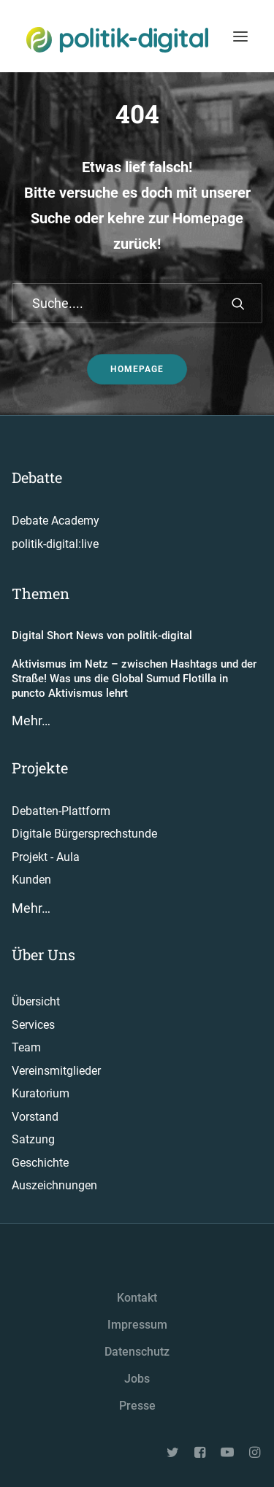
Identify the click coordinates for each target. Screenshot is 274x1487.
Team (26, 1047)
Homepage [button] (137, 369)
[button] (238, 303)
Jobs (137, 1379)
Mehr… (31, 720)
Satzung (33, 1139)
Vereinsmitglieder (56, 1071)
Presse (137, 1406)
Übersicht (36, 1001)
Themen (40, 593)
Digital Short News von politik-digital (102, 635)
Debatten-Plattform (61, 811)
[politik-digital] (117, 40)
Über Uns (43, 954)
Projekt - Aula (46, 857)
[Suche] (137, 303)
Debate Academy (55, 521)
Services (33, 1025)
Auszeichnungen (54, 1185)
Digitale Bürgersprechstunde (84, 834)
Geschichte (40, 1163)
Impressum (137, 1325)
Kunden (31, 880)
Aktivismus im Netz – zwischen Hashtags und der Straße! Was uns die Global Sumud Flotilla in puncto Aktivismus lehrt (134, 678)
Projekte (40, 767)
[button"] (174, 1454)
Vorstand (35, 1117)
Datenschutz (137, 1352)
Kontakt (137, 1298)
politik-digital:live (55, 544)
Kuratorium (40, 1093)
